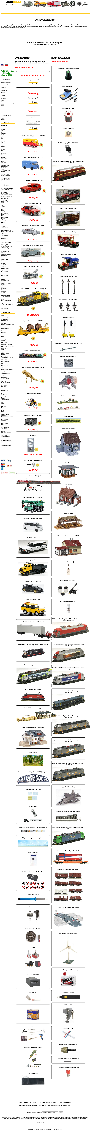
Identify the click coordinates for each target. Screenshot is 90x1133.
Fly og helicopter (5, 158)
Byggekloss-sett (5, 126)
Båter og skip (4, 162)
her (24, 27)
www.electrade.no (49, 1123)
